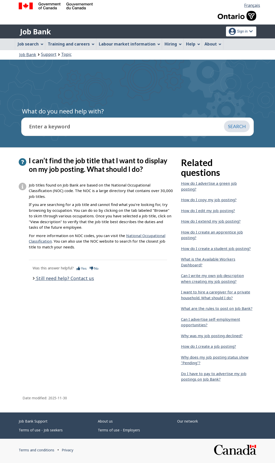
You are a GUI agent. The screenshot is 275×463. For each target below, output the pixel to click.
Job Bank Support (33, 421)
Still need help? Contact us (64, 278)
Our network (187, 421)
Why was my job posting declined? (212, 335)
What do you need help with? (63, 111)
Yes (82, 268)
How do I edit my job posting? (208, 210)
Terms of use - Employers (119, 430)
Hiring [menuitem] (173, 44)
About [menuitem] (213, 44)
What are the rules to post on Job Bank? (217, 308)
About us (105, 421)
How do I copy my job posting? (209, 199)
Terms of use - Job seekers (41, 430)
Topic (66, 54)
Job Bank (35, 31)
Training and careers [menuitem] (71, 44)
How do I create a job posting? (208, 346)
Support (48, 54)
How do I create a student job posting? (216, 248)
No (94, 268)
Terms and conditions (36, 450)
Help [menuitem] (193, 44)
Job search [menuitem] (30, 44)
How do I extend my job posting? (211, 221)
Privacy (67, 450)
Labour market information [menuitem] (129, 44)
